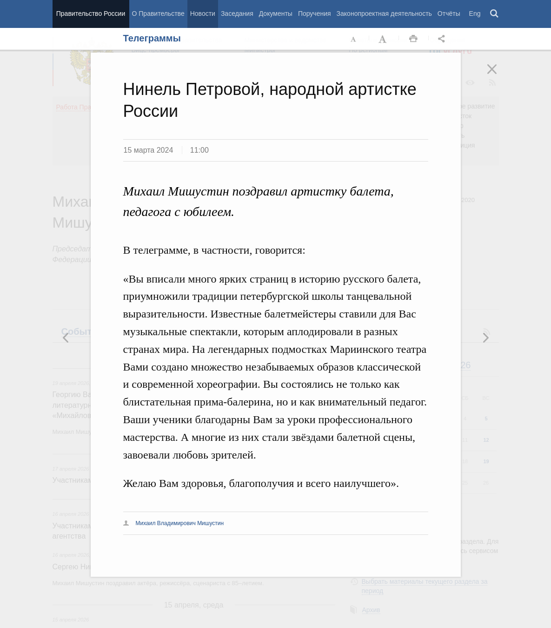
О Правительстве (158, 13)
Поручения (314, 13)
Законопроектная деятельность (384, 13)
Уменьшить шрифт (354, 39)
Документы (275, 13)
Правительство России (90, 13)
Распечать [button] (413, 39)
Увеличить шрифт (383, 39)
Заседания (237, 13)
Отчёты (449, 13)
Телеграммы (152, 38)
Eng (475, 13)
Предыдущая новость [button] (485, 337)
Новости (202, 13)
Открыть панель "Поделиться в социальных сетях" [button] (443, 39)
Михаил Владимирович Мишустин (180, 523)
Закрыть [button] (498, 75)
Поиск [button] (495, 14)
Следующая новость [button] (66, 337)
